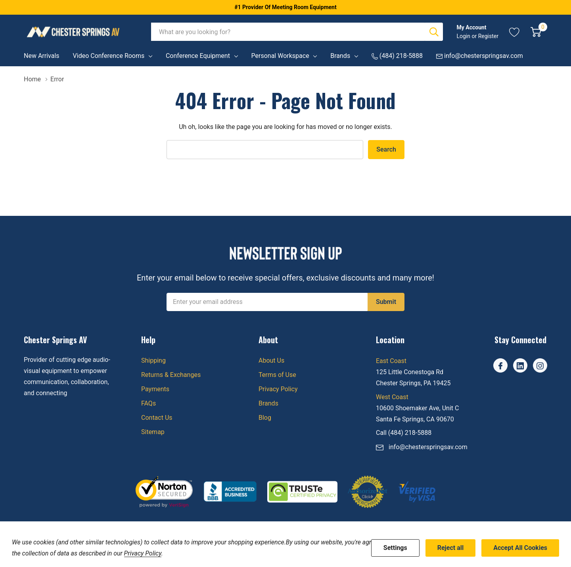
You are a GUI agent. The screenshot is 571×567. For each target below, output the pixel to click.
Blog (265, 417)
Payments (155, 389)
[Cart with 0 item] (536, 31)
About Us (271, 360)
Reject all (450, 548)
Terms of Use (277, 375)
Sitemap (153, 432)
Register (488, 36)
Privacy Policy (278, 389)
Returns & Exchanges (171, 375)
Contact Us (156, 417)
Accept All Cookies (520, 548)
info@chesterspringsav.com (428, 447)
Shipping (153, 360)
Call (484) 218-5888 (403, 432)
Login (463, 36)
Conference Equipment (198, 56)
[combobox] (288, 32)
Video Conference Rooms (109, 56)
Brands (340, 56)
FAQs (148, 403)
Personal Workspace (280, 56)
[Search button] (434, 32)
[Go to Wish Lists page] (514, 31)
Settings (395, 548)
